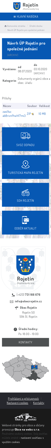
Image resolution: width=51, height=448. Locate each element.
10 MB (42, 113)
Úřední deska (36, 25)
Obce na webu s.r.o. (27, 429)
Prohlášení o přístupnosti (23, 398)
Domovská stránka (14, 25)
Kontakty (25, 342)
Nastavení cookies (17, 403)
